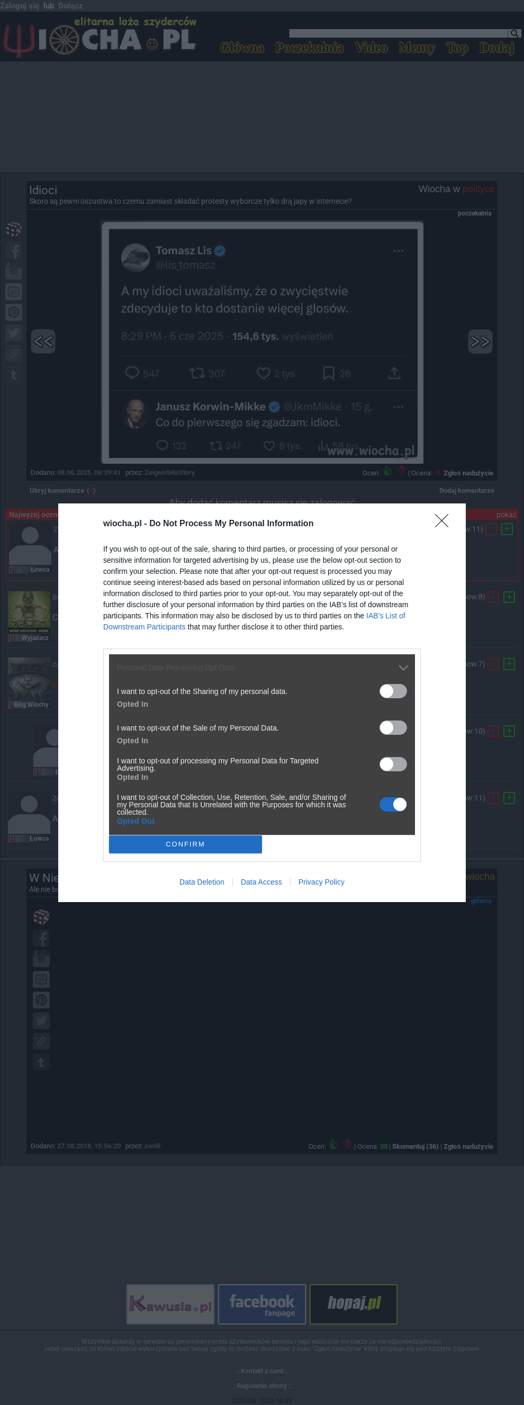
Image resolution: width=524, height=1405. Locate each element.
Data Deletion (201, 882)
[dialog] (262, 702)
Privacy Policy (322, 882)
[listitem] (262, 667)
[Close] (445, 524)
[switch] (393, 691)
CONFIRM (185, 844)
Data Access (261, 882)
